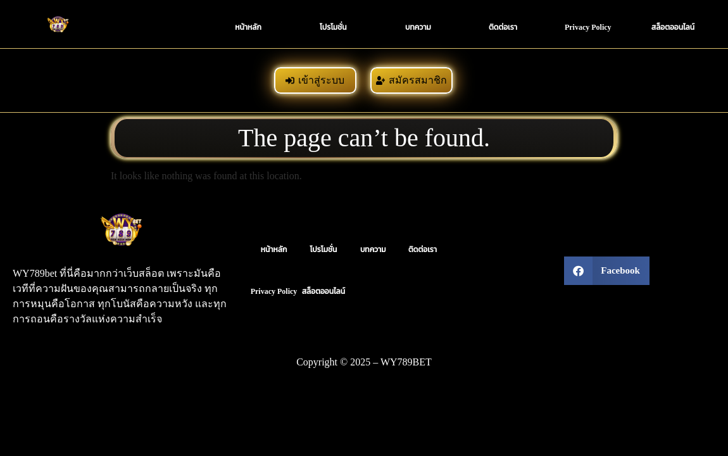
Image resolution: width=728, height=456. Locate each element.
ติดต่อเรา (503, 27)
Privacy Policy (588, 27)
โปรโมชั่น (333, 27)
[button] (607, 270)
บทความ (418, 27)
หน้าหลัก (248, 27)
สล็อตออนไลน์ (672, 27)
